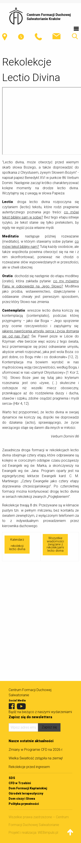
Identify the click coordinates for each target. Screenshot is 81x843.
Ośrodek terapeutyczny (26, 793)
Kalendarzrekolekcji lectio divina (17, 544)
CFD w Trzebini (20, 783)
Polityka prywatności (24, 804)
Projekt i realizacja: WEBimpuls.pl (33, 833)
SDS (12, 778)
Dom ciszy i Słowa (22, 798)
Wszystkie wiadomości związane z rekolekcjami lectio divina (55, 544)
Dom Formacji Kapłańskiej (28, 788)
